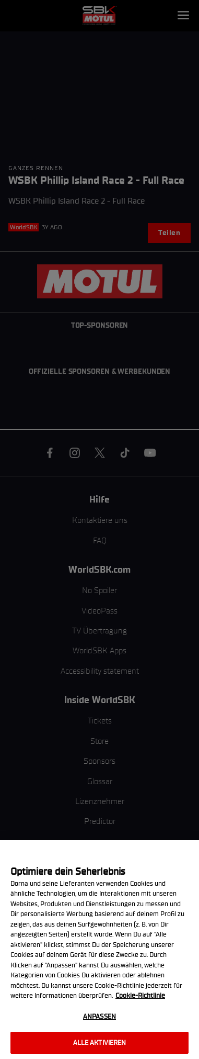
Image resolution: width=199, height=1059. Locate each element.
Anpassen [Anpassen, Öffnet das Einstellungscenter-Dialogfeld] (99, 1016)
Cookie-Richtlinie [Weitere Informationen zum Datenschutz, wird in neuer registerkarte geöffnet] (140, 995)
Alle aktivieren (99, 1042)
